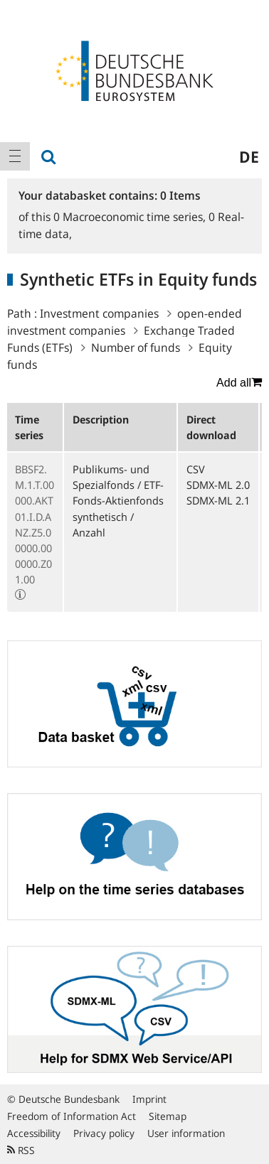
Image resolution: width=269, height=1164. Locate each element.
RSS (21, 1150)
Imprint (149, 1099)
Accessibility (33, 1133)
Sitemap (167, 1116)
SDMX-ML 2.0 (218, 485)
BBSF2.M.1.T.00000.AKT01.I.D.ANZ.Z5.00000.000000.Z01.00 (34, 524)
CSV (195, 469)
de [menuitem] (249, 156)
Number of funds (135, 347)
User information (186, 1133)
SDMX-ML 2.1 (218, 500)
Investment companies (99, 313)
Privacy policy (103, 1133)
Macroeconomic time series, (131, 217)
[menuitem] (15, 156)
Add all (239, 382)
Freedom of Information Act (71, 1116)
